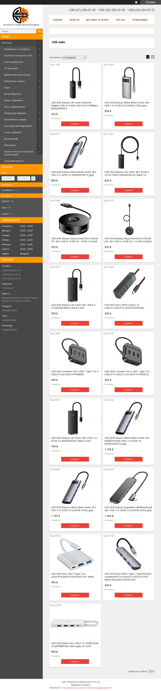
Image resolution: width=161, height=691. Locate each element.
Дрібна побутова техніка (17, 74)
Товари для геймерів (15, 113)
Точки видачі (140, 20)
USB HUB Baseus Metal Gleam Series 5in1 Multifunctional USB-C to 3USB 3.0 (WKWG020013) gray (127, 440)
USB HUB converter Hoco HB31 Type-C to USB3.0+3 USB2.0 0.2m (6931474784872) (127, 373)
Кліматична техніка (14, 81)
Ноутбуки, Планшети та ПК (18, 55)
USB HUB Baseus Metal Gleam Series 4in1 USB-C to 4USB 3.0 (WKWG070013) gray (73, 173)
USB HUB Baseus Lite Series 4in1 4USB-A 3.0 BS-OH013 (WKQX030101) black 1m (126, 173)
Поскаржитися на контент (74, 688)
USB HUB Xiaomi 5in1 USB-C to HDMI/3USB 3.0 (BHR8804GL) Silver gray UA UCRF (74, 645)
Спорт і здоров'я (12, 132)
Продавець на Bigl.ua (80, 685)
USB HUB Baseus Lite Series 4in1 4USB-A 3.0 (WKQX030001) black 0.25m (73, 306)
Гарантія (74, 20)
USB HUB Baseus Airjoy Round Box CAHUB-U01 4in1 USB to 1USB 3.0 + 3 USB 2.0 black (128, 240)
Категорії (7, 42)
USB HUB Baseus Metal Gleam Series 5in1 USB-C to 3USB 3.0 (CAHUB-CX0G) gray (73, 509)
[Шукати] (39, 31)
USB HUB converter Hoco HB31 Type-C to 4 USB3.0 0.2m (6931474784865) (74, 373)
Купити (75, 123)
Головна (57, 20)
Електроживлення (13, 61)
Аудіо (7, 87)
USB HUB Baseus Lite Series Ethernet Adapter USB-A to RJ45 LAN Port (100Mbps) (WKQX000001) (74, 105)
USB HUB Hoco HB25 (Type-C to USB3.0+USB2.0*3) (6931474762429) (124, 306)
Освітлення (10, 145)
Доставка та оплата (97, 20)
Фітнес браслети (13, 93)
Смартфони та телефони (17, 49)
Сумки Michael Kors (14, 160)
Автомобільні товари (15, 119)
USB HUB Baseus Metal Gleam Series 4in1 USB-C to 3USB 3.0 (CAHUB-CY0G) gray (127, 104)
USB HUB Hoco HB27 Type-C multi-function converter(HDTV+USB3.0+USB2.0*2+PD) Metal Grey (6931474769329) (127, 576)
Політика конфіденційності (100, 688)
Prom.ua (96, 682)
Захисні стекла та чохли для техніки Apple (18, 153)
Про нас (120, 20)
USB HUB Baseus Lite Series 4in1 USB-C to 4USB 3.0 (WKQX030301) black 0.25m (74, 439)
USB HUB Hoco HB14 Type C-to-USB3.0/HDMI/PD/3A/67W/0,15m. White (72, 575)
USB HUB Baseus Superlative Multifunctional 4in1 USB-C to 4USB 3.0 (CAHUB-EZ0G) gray (128, 509)
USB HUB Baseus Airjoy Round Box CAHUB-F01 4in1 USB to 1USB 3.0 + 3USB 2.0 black (74, 240)
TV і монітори (11, 68)
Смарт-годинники (13, 100)
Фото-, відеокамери (14, 106)
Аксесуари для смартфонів (18, 125)
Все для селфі (11, 138)
